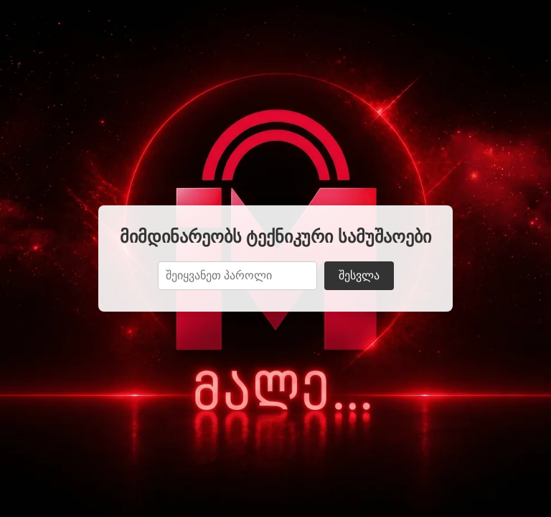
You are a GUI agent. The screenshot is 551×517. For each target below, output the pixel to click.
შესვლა (359, 275)
